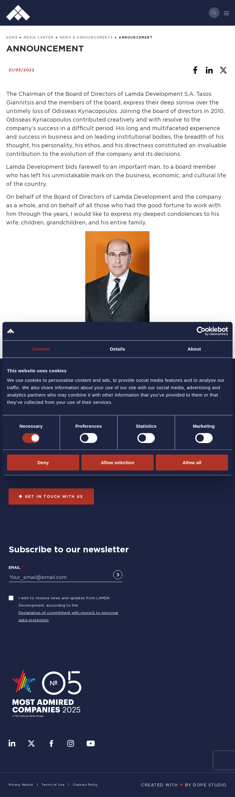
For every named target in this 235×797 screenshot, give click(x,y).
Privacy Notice (21, 784)
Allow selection (117, 462)
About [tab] (194, 348)
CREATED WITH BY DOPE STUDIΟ (184, 785)
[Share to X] (223, 70)
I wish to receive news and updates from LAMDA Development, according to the (64, 601)
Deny (43, 462)
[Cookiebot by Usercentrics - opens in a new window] (201, 331)
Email (15, 568)
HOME (12, 37)
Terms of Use (53, 784)
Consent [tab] (41, 348)
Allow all (192, 462)
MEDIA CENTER (39, 37)
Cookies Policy (85, 784)
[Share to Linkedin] (209, 70)
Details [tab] (117, 348)
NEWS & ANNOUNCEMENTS (86, 37)
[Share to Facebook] (195, 70)
